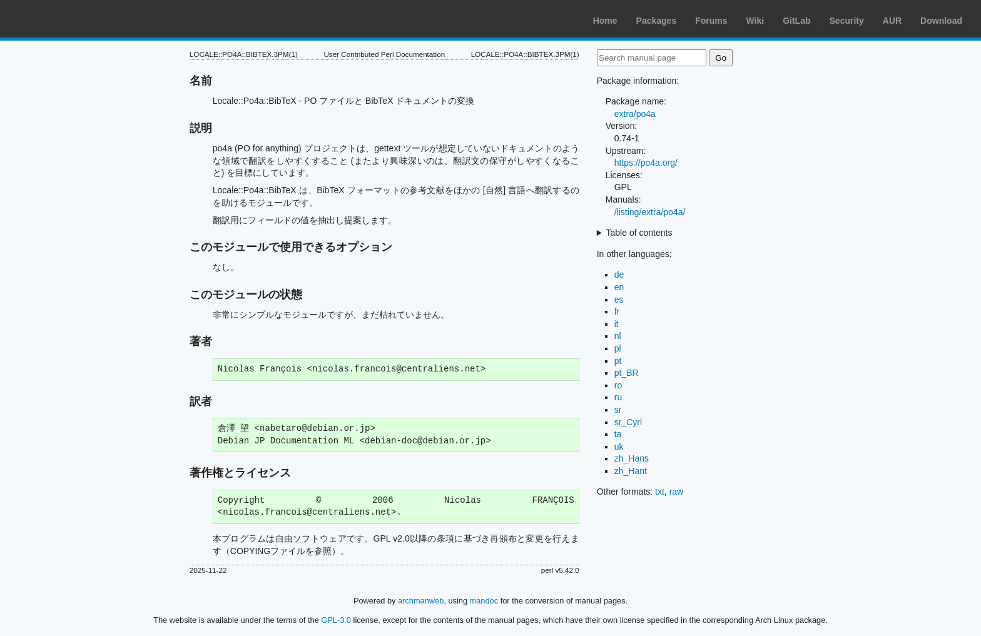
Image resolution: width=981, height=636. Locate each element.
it (616, 324)
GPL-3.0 (336, 620)
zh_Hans (631, 458)
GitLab (796, 21)
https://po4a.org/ (646, 163)
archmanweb (421, 600)
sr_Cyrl (628, 422)
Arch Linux (68, 18)
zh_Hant (630, 471)
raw (676, 492)
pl (617, 348)
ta (618, 434)
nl (617, 336)
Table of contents (639, 233)
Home (605, 21)
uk (619, 447)
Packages (656, 21)
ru (618, 397)
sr (618, 410)
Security (847, 21)
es (619, 300)
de (619, 275)
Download (941, 21)
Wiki (755, 21)
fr (617, 311)
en (619, 287)
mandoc (484, 600)
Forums (711, 21)
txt (659, 492)
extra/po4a (635, 114)
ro (618, 385)
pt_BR (626, 373)
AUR (892, 21)
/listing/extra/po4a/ (650, 212)
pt (618, 361)
